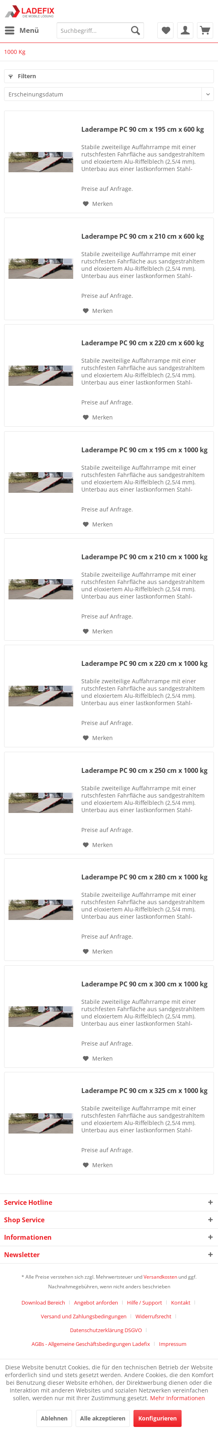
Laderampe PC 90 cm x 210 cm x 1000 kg (144, 557)
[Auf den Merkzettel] (98, 204)
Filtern (22, 76)
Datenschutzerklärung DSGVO (106, 1330)
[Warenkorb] (205, 30)
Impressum (172, 1344)
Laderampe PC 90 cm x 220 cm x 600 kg (142, 343)
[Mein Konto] (185, 30)
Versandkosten (160, 1276)
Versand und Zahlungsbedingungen (84, 1316)
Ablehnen (54, 1418)
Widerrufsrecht (153, 1316)
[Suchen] (135, 30)
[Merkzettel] (165, 30)
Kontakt (180, 1302)
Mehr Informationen (177, 1398)
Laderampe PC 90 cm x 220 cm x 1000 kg (144, 663)
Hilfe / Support (144, 1302)
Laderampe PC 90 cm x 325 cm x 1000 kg (144, 1091)
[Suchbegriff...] (100, 30)
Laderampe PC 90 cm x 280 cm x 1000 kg (144, 877)
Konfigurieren (157, 1418)
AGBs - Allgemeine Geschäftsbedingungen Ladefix (91, 1344)
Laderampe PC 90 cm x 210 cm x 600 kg (142, 236)
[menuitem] (21, 30)
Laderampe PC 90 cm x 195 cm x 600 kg (142, 129)
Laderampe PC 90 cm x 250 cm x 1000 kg (144, 770)
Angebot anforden (96, 1302)
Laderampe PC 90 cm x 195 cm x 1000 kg (144, 450)
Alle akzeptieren (102, 1418)
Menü (22, 29)
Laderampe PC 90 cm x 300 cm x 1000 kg (144, 984)
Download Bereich (43, 1302)
